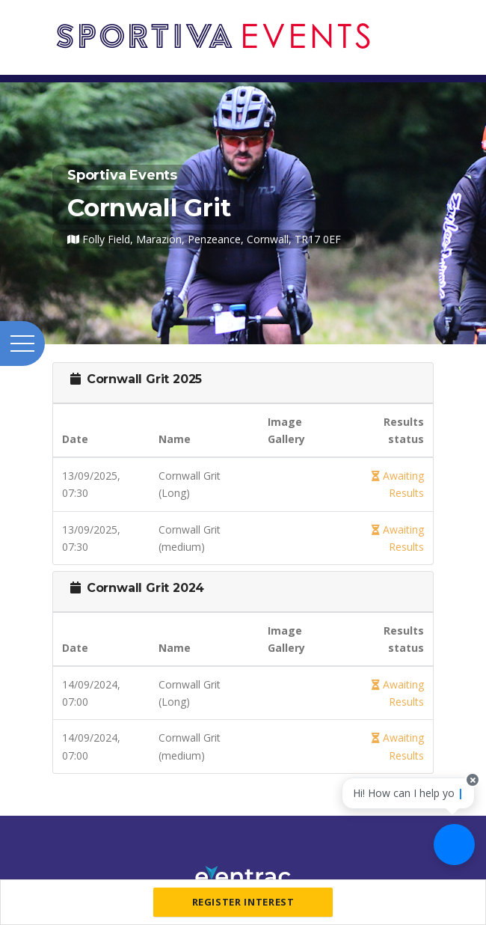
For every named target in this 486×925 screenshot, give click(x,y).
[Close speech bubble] (472, 779)
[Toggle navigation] (430, 21)
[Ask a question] (454, 844)
